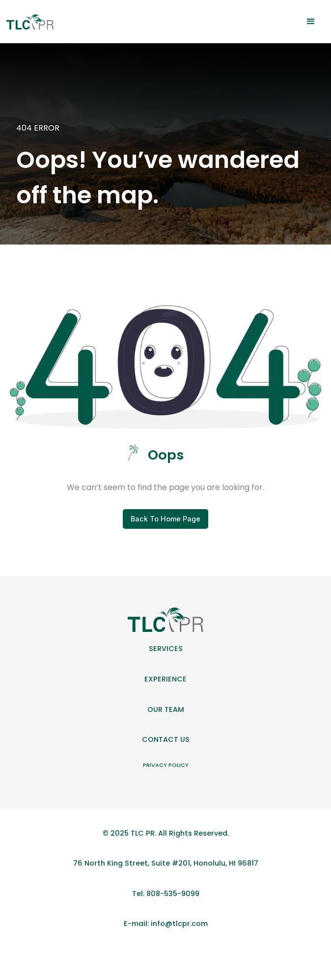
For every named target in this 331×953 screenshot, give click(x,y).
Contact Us (166, 739)
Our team (165, 709)
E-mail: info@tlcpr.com (166, 923)
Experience (165, 679)
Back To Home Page (165, 519)
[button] (311, 21)
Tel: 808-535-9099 (165, 894)
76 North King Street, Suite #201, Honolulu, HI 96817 (165, 863)
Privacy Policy (166, 765)
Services (166, 648)
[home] (29, 21)
